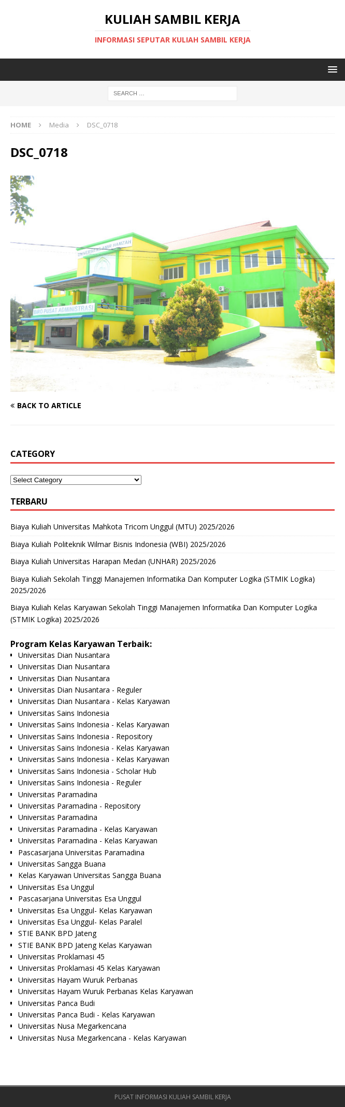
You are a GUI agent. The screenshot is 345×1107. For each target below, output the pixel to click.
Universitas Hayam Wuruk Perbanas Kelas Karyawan (105, 991)
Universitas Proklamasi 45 (61, 956)
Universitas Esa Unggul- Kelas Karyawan (85, 910)
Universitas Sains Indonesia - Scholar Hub (87, 771)
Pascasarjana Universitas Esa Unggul (79, 898)
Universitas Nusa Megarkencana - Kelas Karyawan (102, 1038)
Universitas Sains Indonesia (63, 713)
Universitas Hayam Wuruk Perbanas (78, 980)
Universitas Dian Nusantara (64, 655)
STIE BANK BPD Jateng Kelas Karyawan (85, 945)
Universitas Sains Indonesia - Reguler (79, 782)
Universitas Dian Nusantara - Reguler (80, 690)
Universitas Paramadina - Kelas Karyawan (87, 829)
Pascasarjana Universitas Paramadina (81, 852)
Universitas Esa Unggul (56, 887)
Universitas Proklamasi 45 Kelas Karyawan (89, 968)
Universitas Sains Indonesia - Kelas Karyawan (93, 724)
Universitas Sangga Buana (62, 864)
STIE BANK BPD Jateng (57, 933)
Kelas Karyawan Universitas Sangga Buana (89, 875)
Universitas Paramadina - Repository (79, 806)
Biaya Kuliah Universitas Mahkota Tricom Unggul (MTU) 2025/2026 (122, 526)
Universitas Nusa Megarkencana (72, 1026)
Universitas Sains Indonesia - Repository (85, 736)
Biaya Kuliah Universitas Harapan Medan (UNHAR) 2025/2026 (113, 561)
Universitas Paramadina (57, 794)
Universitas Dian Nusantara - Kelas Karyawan (94, 701)
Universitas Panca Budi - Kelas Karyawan (86, 1014)
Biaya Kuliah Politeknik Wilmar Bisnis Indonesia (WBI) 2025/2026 (118, 544)
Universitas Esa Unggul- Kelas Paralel (80, 922)
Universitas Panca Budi (56, 1003)
